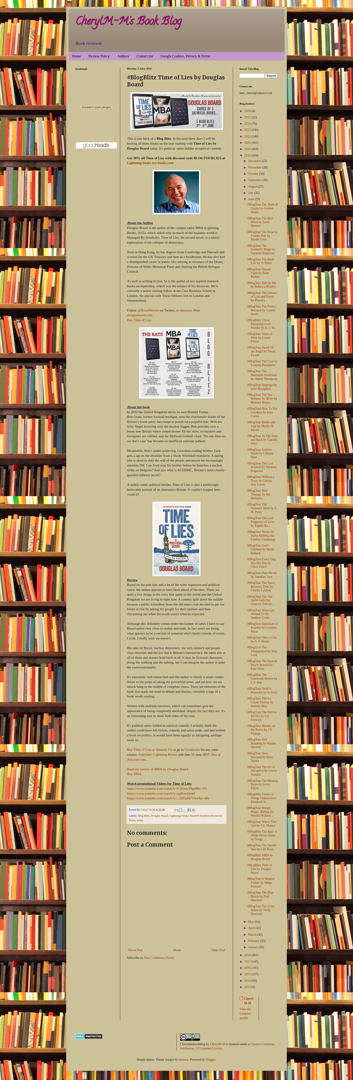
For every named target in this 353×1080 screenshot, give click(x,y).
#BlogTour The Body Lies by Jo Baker (260, 261)
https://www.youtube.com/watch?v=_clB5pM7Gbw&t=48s (168, 798)
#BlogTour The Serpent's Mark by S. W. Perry (262, 508)
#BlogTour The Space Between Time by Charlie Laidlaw (261, 586)
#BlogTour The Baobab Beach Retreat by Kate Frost (262, 664)
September (255, 180)
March (252, 934)
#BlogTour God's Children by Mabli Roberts (260, 549)
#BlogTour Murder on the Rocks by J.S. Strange (261, 729)
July (251, 193)
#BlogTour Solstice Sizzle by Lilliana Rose (260, 453)
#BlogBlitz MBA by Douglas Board (260, 857)
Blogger (210, 1059)
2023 (248, 130)
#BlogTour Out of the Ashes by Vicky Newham (261, 910)
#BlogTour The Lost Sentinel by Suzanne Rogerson (261, 467)
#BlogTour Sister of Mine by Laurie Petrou (259, 337)
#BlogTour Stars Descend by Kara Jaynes (259, 757)
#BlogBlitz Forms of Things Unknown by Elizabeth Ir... (262, 798)
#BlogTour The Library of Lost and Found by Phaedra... (262, 296)
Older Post (218, 950)
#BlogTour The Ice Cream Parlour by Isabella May (260, 702)
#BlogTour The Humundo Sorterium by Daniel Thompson (262, 375)
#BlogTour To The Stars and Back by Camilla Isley (262, 439)
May (251, 921)
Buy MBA (134, 774)
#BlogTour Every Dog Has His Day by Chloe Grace (261, 563)
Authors (123, 56)
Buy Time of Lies (139, 320)
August (253, 186)
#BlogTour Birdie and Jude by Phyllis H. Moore (261, 426)
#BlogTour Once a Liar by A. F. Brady (262, 639)
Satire (140, 820)
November (255, 167)
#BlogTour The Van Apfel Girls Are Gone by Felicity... (260, 600)
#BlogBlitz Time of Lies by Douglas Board (259, 868)
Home (76, 56)
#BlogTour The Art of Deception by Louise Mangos (262, 770)
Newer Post (135, 950)
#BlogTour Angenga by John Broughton (262, 386)
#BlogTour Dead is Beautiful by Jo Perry (262, 690)
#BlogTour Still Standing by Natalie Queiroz (261, 743)
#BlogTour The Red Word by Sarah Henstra (260, 222)
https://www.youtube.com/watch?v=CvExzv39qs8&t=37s (167, 788)
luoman (183, 1059)
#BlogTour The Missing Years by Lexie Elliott (262, 784)
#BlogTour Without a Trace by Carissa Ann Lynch (260, 480)
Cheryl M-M (248, 1001)
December (255, 161)
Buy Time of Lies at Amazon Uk (149, 749)
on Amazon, (184, 310)
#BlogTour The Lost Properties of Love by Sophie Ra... (260, 521)
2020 (248, 149)
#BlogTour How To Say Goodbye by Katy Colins (262, 412)
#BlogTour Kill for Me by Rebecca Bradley (261, 285)
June (251, 199)
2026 (248, 111)
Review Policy (99, 56)
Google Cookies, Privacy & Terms (185, 56)
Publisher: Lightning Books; (157, 754)
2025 (248, 117)
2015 (248, 974)
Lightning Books (179, 815)
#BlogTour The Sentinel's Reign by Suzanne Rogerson (261, 249)
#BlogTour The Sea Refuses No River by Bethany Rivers (262, 398)
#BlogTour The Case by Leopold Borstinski (262, 363)
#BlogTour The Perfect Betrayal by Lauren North (261, 310)
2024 (248, 123)
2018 (248, 955)
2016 (248, 968)
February (254, 941)
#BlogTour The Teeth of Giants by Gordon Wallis (262, 208)
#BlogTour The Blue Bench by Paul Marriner (260, 896)
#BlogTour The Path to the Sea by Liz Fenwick (261, 715)
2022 (248, 136)
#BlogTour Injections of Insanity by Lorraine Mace (262, 627)
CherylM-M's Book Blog (128, 22)
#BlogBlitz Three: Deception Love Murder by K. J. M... (262, 323)
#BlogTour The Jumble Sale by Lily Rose (261, 847)
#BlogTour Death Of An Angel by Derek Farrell (261, 351)
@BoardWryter (148, 310)
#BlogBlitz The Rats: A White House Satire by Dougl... (262, 835)
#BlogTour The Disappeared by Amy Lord (262, 651)
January (253, 947)
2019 (248, 155)
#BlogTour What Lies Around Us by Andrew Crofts (261, 614)
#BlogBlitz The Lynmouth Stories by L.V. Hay (262, 678)
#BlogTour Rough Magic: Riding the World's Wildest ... (260, 811)
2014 (248, 980)
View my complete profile (245, 1013)
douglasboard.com (139, 315)
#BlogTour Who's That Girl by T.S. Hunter (261, 823)
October (253, 173)
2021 (248, 142)
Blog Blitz (143, 815)
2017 (248, 961)
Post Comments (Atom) (159, 957)
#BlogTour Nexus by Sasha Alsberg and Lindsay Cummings (261, 535)
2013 (248, 987)
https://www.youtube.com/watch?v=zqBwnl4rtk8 (161, 793)
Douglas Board (159, 815)
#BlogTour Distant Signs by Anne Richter (259, 273)
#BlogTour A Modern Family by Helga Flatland (260, 882)
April (252, 928)
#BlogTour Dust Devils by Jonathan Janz (262, 574)
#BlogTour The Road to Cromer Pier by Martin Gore (262, 235)
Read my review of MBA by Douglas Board (157, 769)
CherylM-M (217, 1044)
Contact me (144, 56)
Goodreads (192, 749)
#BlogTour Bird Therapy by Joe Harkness (258, 494)
